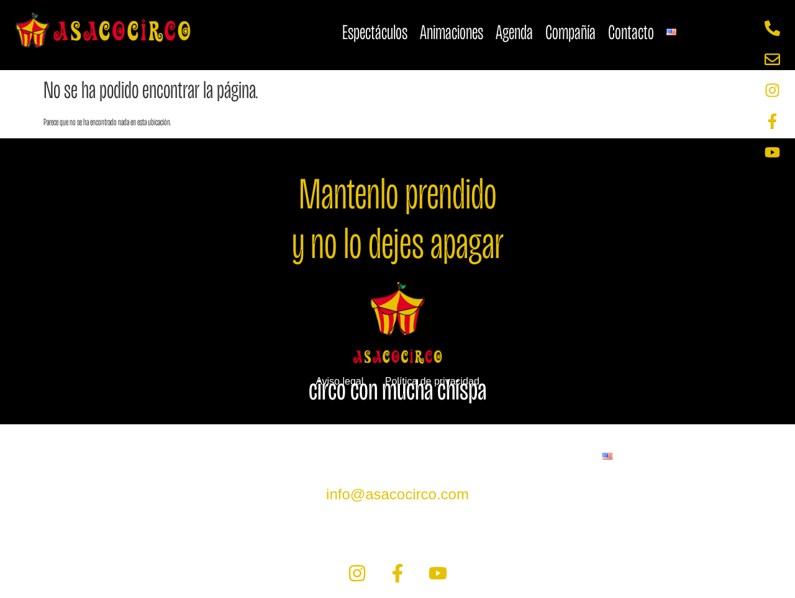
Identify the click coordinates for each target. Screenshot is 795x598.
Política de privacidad (432, 381)
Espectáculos (374, 32)
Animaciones (451, 32)
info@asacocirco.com (397, 494)
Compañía (570, 32)
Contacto (631, 32)
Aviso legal (339, 381)
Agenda (514, 32)
